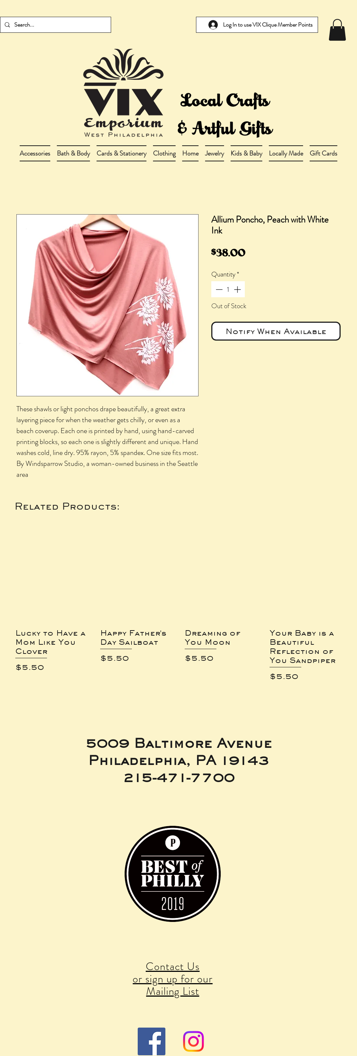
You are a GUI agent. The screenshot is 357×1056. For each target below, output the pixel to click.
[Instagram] (193, 1041)
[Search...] (54, 24)
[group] (178, 612)
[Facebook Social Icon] (151, 1041)
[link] (337, 30)
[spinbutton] (228, 289)
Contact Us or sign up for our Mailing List (172, 979)
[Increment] (238, 289)
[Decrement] (218, 289)
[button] (73, 153)
